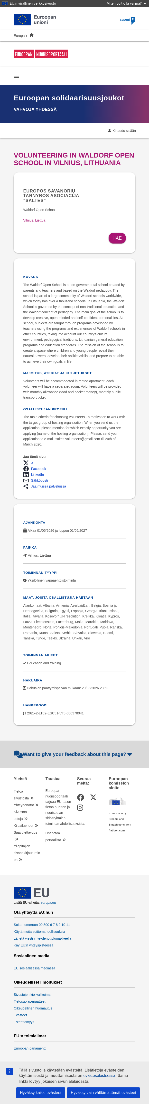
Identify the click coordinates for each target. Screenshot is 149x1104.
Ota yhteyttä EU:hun (33, 912)
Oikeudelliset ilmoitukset (38, 982)
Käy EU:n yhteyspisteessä (33, 945)
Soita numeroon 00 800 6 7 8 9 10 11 (42, 925)
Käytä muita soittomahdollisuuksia (39, 932)
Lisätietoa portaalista (53, 836)
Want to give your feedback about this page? (73, 754)
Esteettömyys (24, 1022)
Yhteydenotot (24, 805)
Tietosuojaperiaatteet (29, 1001)
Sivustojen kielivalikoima (32, 995)
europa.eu (48, 902)
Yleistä (20, 779)
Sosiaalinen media (31, 956)
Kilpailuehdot (23, 826)
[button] (29, 463)
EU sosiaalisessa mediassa (34, 968)
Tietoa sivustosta (21, 794)
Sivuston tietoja (20, 815)
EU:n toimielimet (30, 1036)
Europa (19, 36)
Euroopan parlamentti (30, 1048)
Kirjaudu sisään (124, 131)
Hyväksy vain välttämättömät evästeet (103, 1093)
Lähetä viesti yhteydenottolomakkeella (42, 938)
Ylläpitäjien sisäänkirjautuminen (27, 853)
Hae (117, 238)
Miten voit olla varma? (127, 3)
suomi (127, 19)
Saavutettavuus (25, 832)
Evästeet (20, 1015)
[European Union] (31, 897)
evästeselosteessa (99, 1075)
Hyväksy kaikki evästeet (40, 1093)
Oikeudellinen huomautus (33, 1008)
